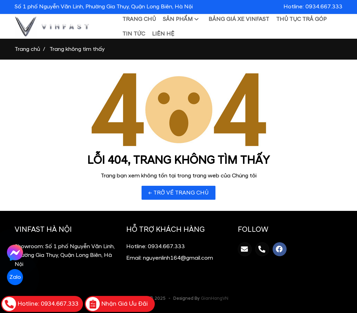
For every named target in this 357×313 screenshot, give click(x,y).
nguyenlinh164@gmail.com (178, 257)
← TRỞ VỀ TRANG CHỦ (178, 192)
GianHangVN (214, 298)
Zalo (15, 277)
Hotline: (312, 6)
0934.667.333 (166, 246)
